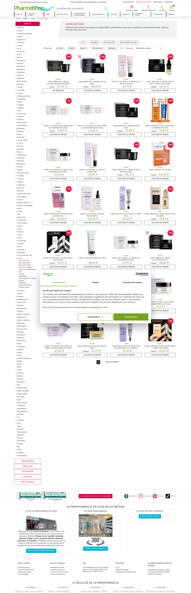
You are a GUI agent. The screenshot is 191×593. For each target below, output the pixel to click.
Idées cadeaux (27, 482)
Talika (19, 426)
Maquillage (23, 276)
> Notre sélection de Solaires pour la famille (87, 2)
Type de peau (97, 48)
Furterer (20, 179)
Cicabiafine (21, 99)
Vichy (19, 449)
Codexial (20, 108)
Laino (19, 246)
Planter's (20, 373)
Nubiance (20, 338)
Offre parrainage (25, 572)
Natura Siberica (23, 320)
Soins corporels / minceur (28, 278)
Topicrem (20, 435)
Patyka (19, 361)
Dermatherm (22, 125)
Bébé (48, 14)
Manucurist (21, 302)
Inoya (19, 208)
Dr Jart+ (20, 143)
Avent (90, 591)
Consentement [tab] (58, 282)
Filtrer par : (48, 48)
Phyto (19, 370)
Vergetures (23, 283)
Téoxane (20, 429)
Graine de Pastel (23, 194)
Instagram (145, 496)
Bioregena (21, 69)
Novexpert (21, 335)
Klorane (20, 232)
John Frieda (22, 223)
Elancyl (19, 152)
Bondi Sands (22, 81)
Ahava (20, 31)
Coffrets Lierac (24, 287)
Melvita (20, 311)
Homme (21, 274)
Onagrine (21, 346)
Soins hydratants (25, 263)
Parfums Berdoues (24, 358)
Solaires (21, 281)
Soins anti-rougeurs (26, 267)
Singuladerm (22, 408)
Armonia (20, 42)
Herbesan (160, 591)
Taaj (19, 423)
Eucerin (20, 167)
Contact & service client (59, 572)
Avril (19, 48)
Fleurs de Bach (23, 173)
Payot (19, 364)
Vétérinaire (158, 14)
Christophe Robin (23, 96)
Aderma (20, 27)
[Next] (113, 362)
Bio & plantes (62, 14)
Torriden (20, 438)
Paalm (19, 355)
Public (83, 48)
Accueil (18, 19)
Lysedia (20, 296)
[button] (162, 8)
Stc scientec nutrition (127, 591)
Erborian (20, 161)
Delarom (20, 119)
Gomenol (20, 191)
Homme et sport (139, 14)
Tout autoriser (131, 317)
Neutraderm (21, 326)
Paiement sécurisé (57, 567)
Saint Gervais (22, 402)
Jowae (19, 229)
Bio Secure (21, 60)
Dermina (20, 131)
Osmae (19, 352)
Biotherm (20, 78)
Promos (171, 14)
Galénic (20, 182)
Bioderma (21, 66)
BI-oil (19, 54)
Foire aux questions (58, 574)
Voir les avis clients (149, 516)
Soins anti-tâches (25, 265)
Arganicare (21, 39)
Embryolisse (21, 155)
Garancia (20, 188)
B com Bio (21, 51)
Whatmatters (22, 455)
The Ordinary (22, 432)
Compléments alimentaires (79, 14)
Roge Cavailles (23, 391)
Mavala (20, 305)
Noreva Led (22, 329)
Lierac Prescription (25, 285)
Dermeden (21, 128)
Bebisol (104, 591)
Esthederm (21, 164)
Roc (18, 385)
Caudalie (21, 90)
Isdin (18, 214)
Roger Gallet (22, 394)
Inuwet (19, 211)
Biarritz (19, 57)
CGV (117, 567)
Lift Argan (21, 290)
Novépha (20, 332)
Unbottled (21, 441)
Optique (113, 14)
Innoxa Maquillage (24, 205)
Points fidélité (23, 574)
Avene (19, 45)
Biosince (20, 75)
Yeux (20, 272)
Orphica (20, 349)
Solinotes (20, 414)
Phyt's (19, 367)
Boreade (20, 84)
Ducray (20, 146)
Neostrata (21, 323)
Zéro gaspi (28, 466)
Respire (20, 379)
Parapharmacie (98, 14)
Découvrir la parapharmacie (41, 551)
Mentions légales (122, 570)
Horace (20, 199)
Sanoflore (21, 405)
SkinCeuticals (22, 411)
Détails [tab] (95, 282)
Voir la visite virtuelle (95, 548)
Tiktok (170, 496)
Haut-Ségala (22, 196)
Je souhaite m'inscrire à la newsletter (95, 496)
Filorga (20, 170)
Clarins (19, 102)
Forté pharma (151, 591)
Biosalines (21, 72)
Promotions (28, 461)
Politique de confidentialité (126, 572)
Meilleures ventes (128, 42)
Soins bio (27, 477)
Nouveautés (128, 2)
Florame (20, 176)
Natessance (22, 317)
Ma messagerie (24, 567)
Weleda (20, 452)
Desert (19, 134)
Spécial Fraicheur (143, 2)
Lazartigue (21, 252)
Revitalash (21, 382)
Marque (111, 48)
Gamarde (21, 185)
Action (59, 48)
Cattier (20, 87)
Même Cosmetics (23, 314)
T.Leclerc (20, 420)
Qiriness (20, 376)
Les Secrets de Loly (24, 255)
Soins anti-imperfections (27, 269)
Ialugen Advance (23, 202)
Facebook (130, 496)
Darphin (20, 116)
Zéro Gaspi (157, 2)
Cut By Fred (21, 113)
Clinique (20, 105)
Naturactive (170, 591)
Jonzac (19, 226)
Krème (19, 238)
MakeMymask (22, 299)
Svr (18, 417)
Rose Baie (20, 397)
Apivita (19, 36)
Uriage (20, 443)
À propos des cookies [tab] (132, 282)
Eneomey (20, 158)
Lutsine (19, 293)
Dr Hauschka (22, 140)
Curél (19, 110)
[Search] (79, 8)
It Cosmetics (21, 220)
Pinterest (159, 496)
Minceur (125, 14)
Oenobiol (139, 591)
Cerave (20, 93)
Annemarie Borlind (24, 33)
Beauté (19, 14)
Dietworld (20, 137)
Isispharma (21, 217)
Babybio (96, 591)
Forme (71, 48)
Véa (18, 446)
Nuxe (19, 343)
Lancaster (21, 249)
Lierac (33, 19)
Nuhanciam (21, 340)
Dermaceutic (22, 122)
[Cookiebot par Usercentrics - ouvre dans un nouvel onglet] (137, 274)
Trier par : (130, 48)
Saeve (19, 400)
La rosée (20, 243)
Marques (168, 2)
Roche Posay (22, 388)
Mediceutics (21, 308)
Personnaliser (95, 317)
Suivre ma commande (26, 570)
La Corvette (21, 240)
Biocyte (20, 63)
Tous (83, 42)
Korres (19, 235)
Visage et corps (32, 14)
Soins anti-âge (24, 260)
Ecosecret (20, 149)
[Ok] (106, 8)
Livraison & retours (58, 570)
